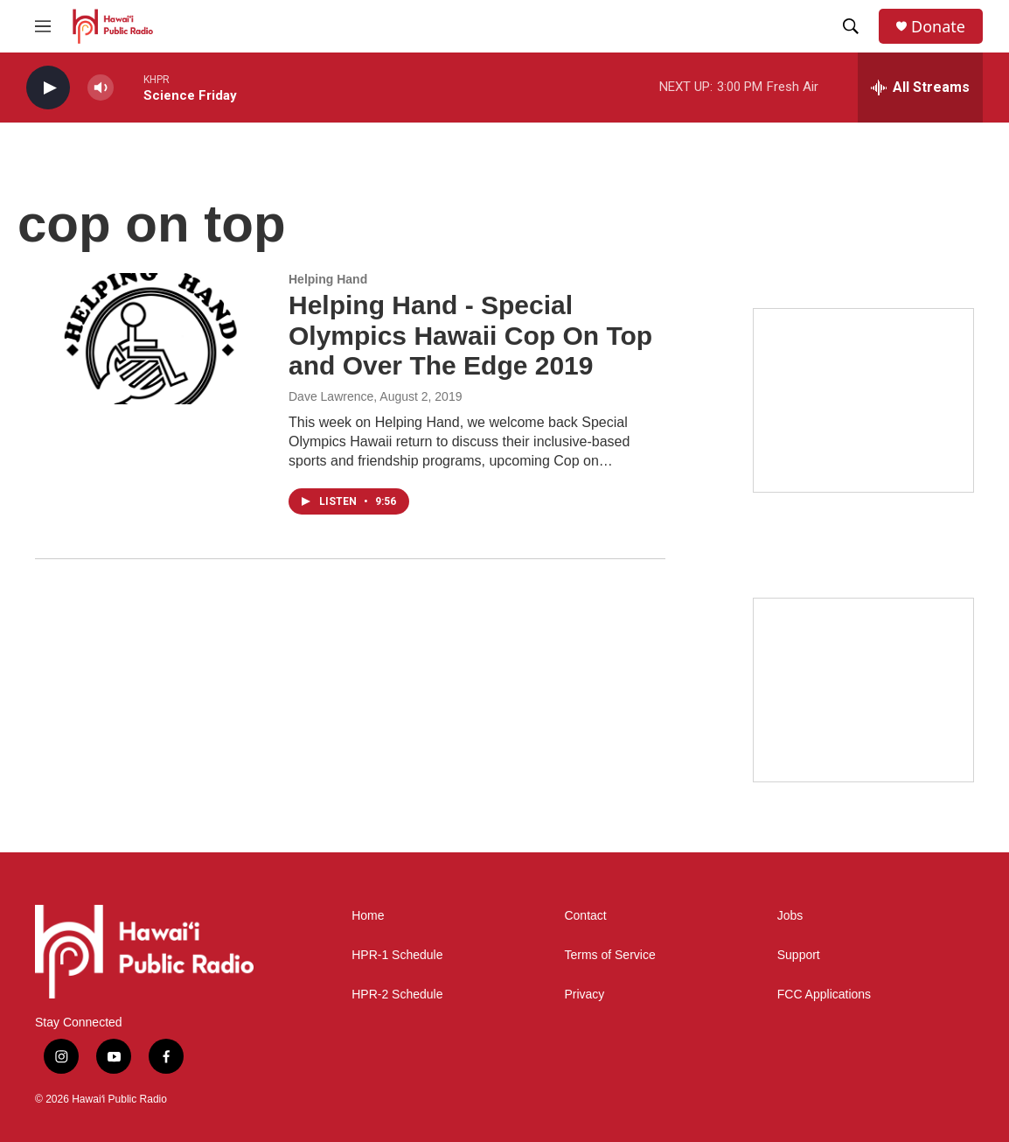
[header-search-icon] (850, 26)
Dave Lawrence (331, 396)
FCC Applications (824, 994)
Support (798, 955)
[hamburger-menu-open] (42, 26)
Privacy (584, 994)
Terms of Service (609, 955)
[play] (48, 88)
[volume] (100, 88)
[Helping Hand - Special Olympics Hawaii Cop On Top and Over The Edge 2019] (153, 338)
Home (367, 915)
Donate (938, 27)
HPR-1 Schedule (396, 955)
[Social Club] (863, 690)
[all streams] (920, 88)
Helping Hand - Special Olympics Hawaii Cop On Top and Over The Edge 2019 (470, 336)
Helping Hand (328, 279)
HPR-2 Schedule (396, 994)
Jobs (790, 915)
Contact (585, 915)
